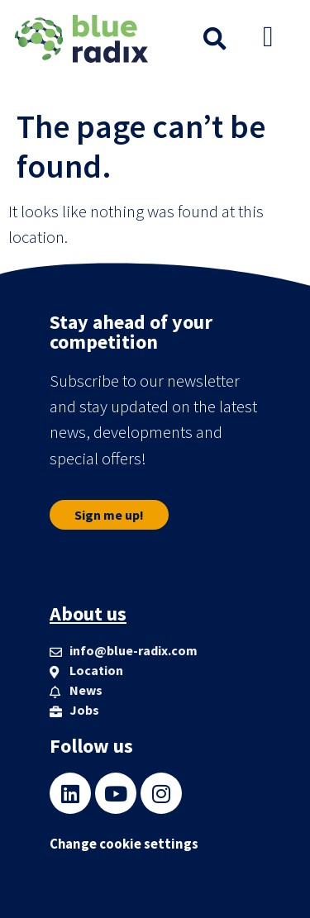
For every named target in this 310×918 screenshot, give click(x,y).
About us (88, 613)
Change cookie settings (124, 844)
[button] (215, 38)
